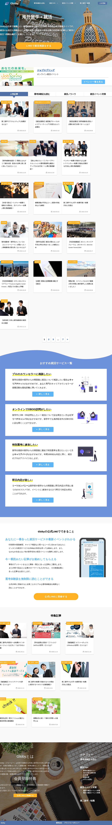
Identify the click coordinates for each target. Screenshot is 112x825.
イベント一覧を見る (93, 82)
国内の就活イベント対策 (91, 790)
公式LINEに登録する (56, 596)
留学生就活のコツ (89, 770)
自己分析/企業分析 (89, 773)
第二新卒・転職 (85, 3)
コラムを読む (87, 779)
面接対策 (86, 777)
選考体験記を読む (39, 3)
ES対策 (85, 775)
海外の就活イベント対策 (91, 793)
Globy (3, 823)
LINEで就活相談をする (38, 46)
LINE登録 (103, 3)
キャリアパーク (21, 454)
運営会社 (59, 823)
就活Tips (52, 3)
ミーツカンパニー (20, 486)
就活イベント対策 (67, 3)
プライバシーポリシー (71, 823)
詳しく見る (44, 394)
